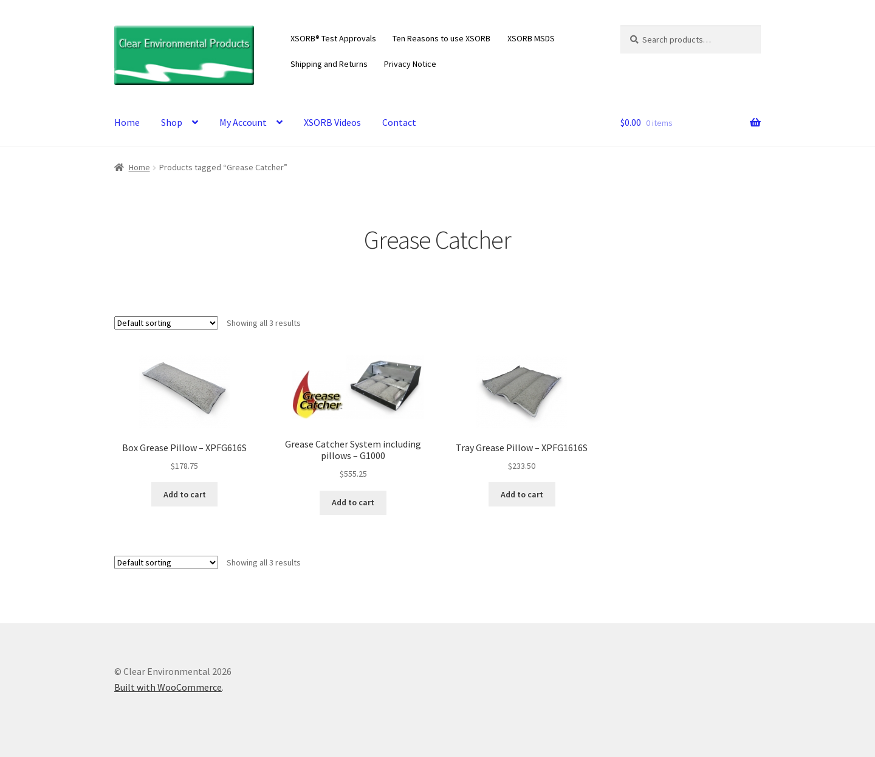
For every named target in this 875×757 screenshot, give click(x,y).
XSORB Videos (332, 122)
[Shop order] (166, 323)
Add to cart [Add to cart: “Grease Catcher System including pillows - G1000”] (353, 502)
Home (127, 122)
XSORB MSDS (531, 38)
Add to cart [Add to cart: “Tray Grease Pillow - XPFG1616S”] (522, 494)
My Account (243, 122)
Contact (399, 122)
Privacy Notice (410, 63)
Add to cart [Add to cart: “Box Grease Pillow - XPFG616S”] (184, 494)
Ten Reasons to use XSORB (441, 38)
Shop (171, 122)
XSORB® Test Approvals (333, 38)
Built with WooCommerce (168, 687)
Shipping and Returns (329, 63)
